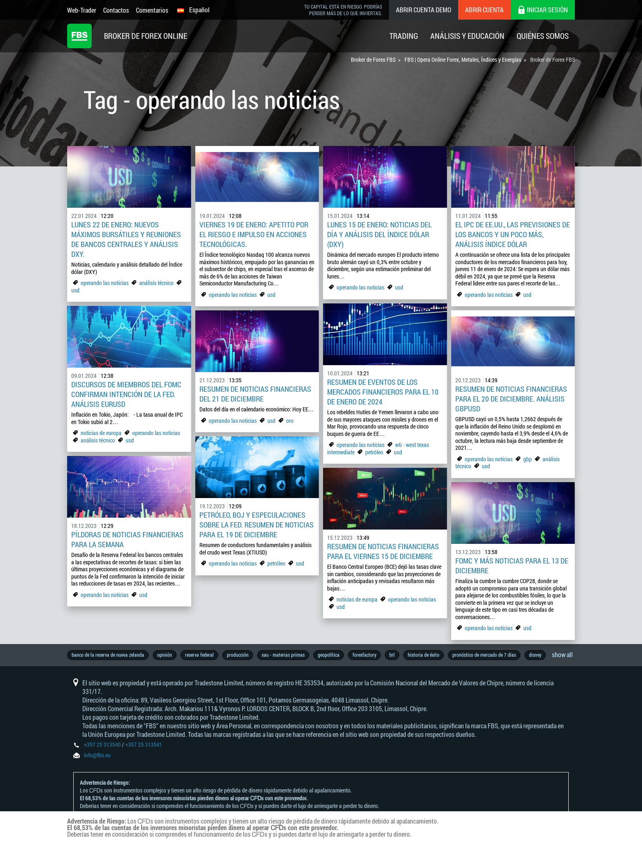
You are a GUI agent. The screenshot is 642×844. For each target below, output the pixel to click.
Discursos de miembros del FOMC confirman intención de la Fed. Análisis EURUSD (126, 394)
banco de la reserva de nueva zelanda (108, 654)
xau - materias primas (283, 654)
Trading (403, 36)
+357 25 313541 (143, 744)
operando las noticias (105, 283)
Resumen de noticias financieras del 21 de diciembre (255, 394)
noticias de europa (101, 433)
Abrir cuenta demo (423, 9)
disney (535, 654)
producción (238, 654)
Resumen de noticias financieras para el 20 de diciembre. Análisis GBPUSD (511, 398)
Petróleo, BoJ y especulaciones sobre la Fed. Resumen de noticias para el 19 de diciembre (256, 524)
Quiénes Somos (543, 36)
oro (290, 420)
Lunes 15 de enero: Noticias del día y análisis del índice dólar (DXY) (379, 234)
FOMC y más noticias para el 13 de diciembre (511, 565)
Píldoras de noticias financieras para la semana (127, 539)
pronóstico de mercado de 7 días (484, 654)
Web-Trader (81, 10)
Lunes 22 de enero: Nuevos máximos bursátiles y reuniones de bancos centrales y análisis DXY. (126, 239)
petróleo (374, 452)
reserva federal (199, 654)
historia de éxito (423, 654)
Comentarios (152, 10)
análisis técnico (156, 283)
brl (392, 654)
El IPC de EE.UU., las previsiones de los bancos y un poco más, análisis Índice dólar (512, 234)
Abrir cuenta (484, 9)
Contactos (116, 10)
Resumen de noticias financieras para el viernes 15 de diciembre (383, 551)
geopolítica (328, 654)
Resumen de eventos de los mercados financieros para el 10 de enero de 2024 (383, 391)
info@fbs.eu (97, 755)
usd (75, 290)
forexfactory (364, 654)
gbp (527, 459)
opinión (164, 654)
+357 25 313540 (102, 744)
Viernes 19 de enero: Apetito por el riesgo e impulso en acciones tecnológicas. (253, 234)
